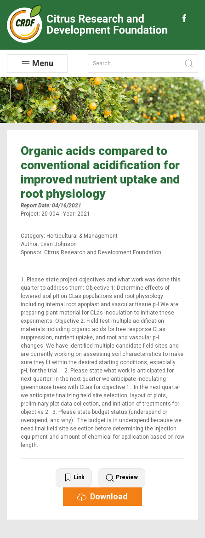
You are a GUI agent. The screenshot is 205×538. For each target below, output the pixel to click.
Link (74, 477)
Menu (37, 63)
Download (102, 497)
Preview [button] (121, 477)
